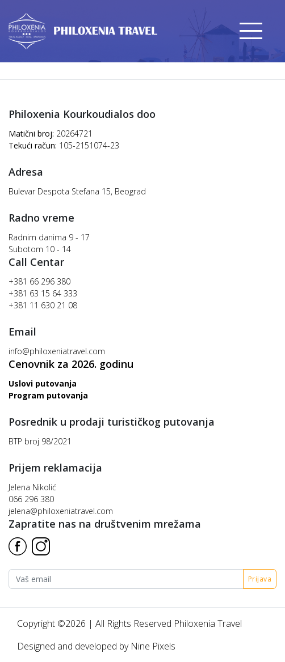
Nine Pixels (153, 646)
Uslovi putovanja (43, 383)
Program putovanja (48, 395)
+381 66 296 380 (39, 281)
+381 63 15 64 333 (43, 293)
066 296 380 (31, 499)
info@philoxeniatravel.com (57, 351)
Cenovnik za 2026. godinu (71, 364)
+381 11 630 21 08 (43, 305)
